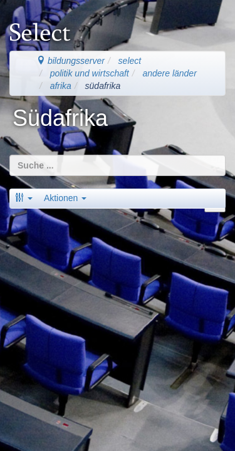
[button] (24, 198)
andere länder (169, 73)
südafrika (103, 86)
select (130, 61)
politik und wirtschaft (89, 73)
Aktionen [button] (65, 198)
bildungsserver (70, 61)
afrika (60, 86)
